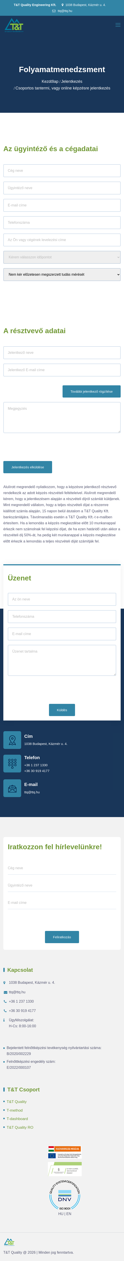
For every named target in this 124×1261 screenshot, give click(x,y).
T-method (15, 1110)
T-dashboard (17, 1119)
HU (60, 1214)
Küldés (62, 710)
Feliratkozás (62, 937)
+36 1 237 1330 (36, 765)
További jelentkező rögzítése (92, 391)
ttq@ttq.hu (62, 11)
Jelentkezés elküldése (27, 467)
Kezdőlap (50, 81)
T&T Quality (16, 1102)
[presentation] (37, 448)
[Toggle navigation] (118, 25)
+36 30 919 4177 (36, 771)
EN (68, 1214)
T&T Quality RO (20, 1127)
